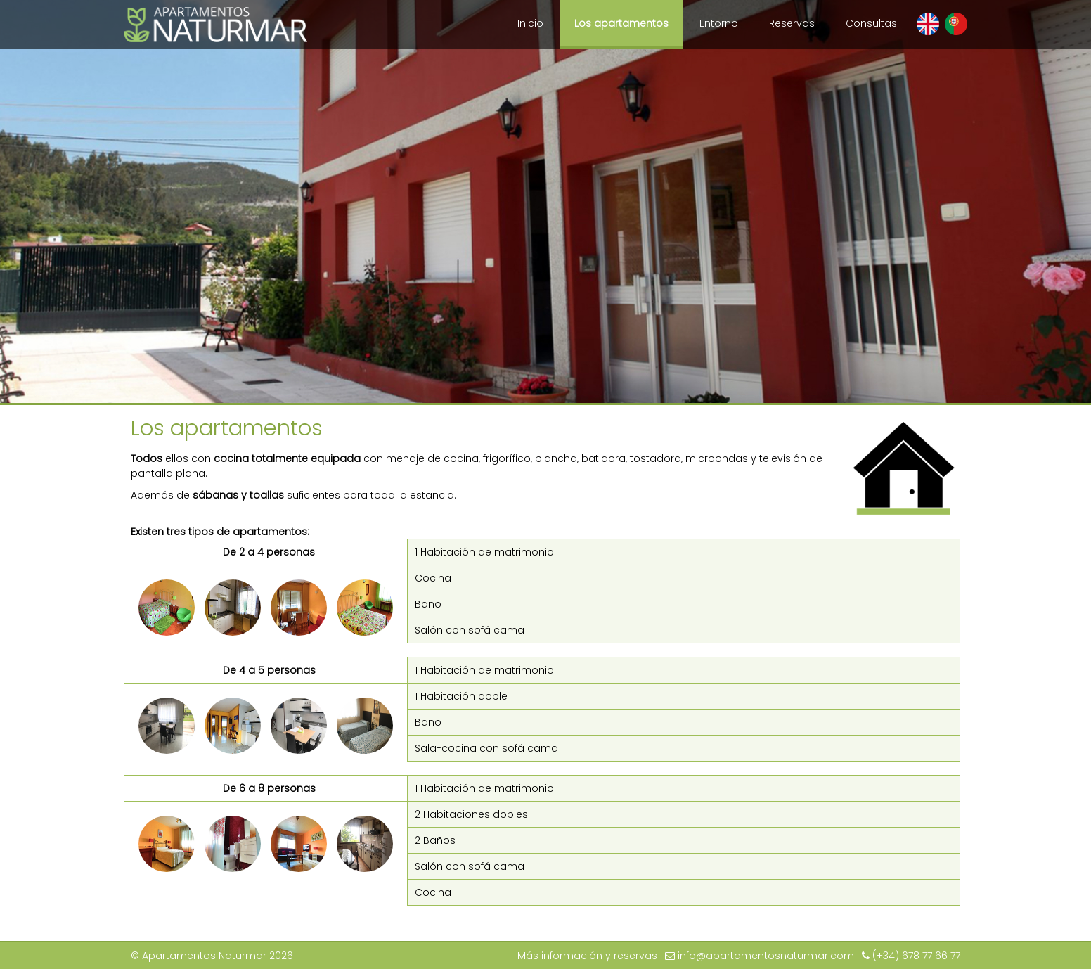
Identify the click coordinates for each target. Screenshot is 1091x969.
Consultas (871, 23)
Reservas (792, 23)
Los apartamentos (621, 23)
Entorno (718, 23)
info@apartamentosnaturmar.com (766, 956)
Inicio (530, 23)
